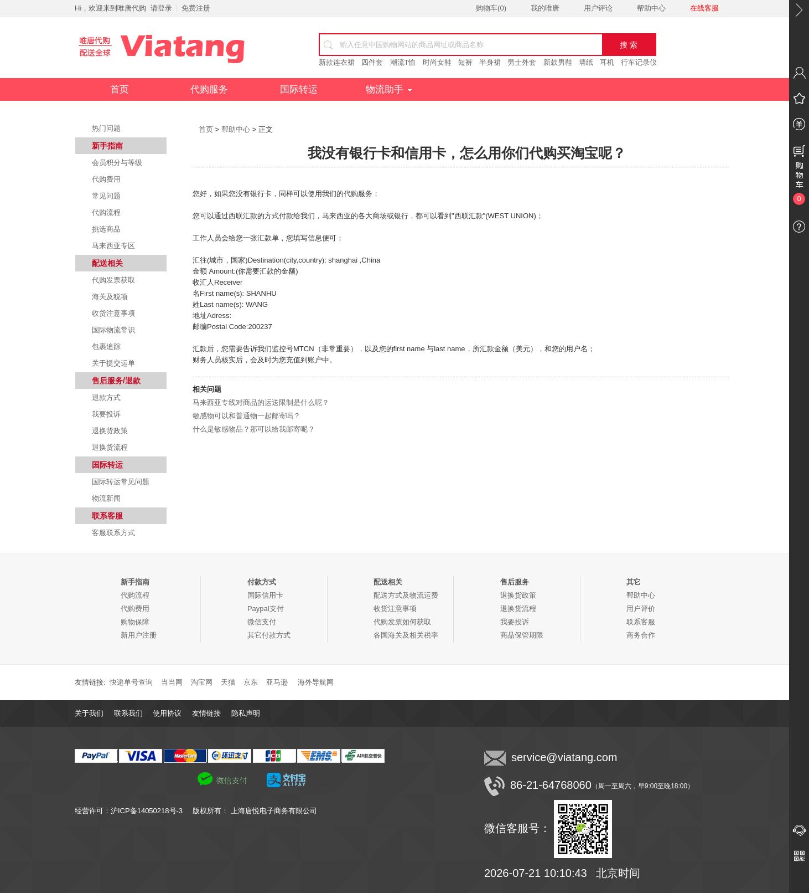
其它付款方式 (269, 635)
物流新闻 (106, 498)
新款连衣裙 (337, 62)
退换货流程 (110, 447)
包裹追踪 (106, 346)
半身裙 (490, 62)
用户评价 (640, 608)
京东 (250, 682)
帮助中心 (651, 8)
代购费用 (106, 179)
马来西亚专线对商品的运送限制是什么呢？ (261, 402)
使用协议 (167, 713)
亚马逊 (277, 682)
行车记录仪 (639, 62)
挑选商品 (106, 229)
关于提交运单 (113, 363)
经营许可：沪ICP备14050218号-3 (134, 811)
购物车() (491, 8)
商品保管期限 (521, 635)
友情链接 (206, 713)
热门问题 (106, 128)
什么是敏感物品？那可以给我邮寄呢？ (254, 429)
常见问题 (106, 196)
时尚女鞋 (437, 62)
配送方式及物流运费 (406, 595)
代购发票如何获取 (402, 622)
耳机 (607, 62)
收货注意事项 (113, 313)
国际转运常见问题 (120, 482)
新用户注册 (139, 635)
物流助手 (389, 89)
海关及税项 (110, 296)
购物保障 (135, 622)
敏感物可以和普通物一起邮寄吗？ (246, 416)
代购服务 (209, 89)
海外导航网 (316, 682)
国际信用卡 (265, 595)
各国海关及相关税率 (406, 635)
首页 (119, 89)
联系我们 (128, 713)
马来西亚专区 (113, 246)
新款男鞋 (557, 62)
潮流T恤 (403, 62)
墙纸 (586, 62)
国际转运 (299, 89)
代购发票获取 (113, 280)
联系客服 (640, 622)
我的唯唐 (545, 8)
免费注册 (195, 8)
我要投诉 (106, 414)
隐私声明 (245, 713)
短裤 (465, 62)
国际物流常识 (113, 330)
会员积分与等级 (117, 162)
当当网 (172, 682)
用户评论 (598, 8)
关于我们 (89, 713)
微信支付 (261, 622)
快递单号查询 (131, 682)
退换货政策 (110, 431)
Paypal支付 (265, 608)
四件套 (372, 62)
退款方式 (106, 397)
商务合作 (640, 635)
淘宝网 (201, 682)
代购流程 (106, 212)
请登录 (161, 8)
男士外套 (521, 62)
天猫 (228, 682)
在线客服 (704, 8)
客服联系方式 (113, 532)
